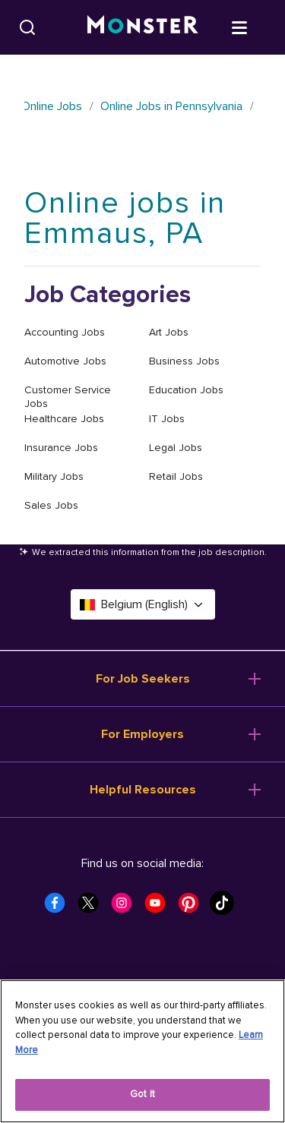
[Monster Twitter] (92, 907)
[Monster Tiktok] (226, 907)
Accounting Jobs (64, 332)
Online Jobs (51, 106)
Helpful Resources (143, 789)
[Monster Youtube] (159, 907)
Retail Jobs (176, 476)
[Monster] (142, 27)
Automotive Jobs (65, 361)
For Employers (142, 734)
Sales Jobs (51, 505)
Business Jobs (184, 361)
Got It (142, 1094)
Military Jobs (54, 476)
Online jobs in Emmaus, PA (125, 218)
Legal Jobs (175, 447)
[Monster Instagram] (126, 907)
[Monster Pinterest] (193, 907)
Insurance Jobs (61, 447)
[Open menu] (254, 26)
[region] (142, 1051)
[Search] (27, 27)
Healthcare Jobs (64, 418)
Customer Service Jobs (67, 396)
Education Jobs (186, 389)
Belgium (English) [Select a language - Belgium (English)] (143, 604)
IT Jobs (167, 418)
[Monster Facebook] (59, 907)
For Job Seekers (143, 678)
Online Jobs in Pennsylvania (171, 106)
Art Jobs (168, 332)
